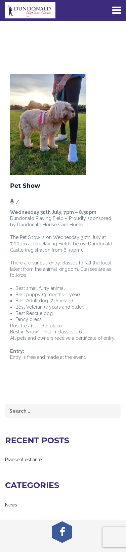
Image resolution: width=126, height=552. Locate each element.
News (11, 504)
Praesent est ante (23, 459)
